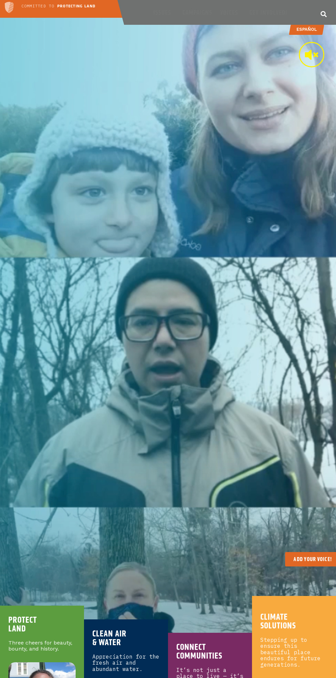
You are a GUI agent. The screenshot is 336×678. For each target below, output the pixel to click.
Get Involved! (269, 12)
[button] (323, 13)
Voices (230, 12)
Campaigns (197, 12)
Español (306, 29)
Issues (163, 12)
